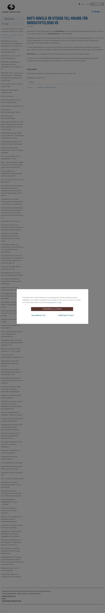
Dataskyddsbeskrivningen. (54, 302)
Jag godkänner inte (38, 315)
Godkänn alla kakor (52, 309)
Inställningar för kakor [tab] (66, 315)
